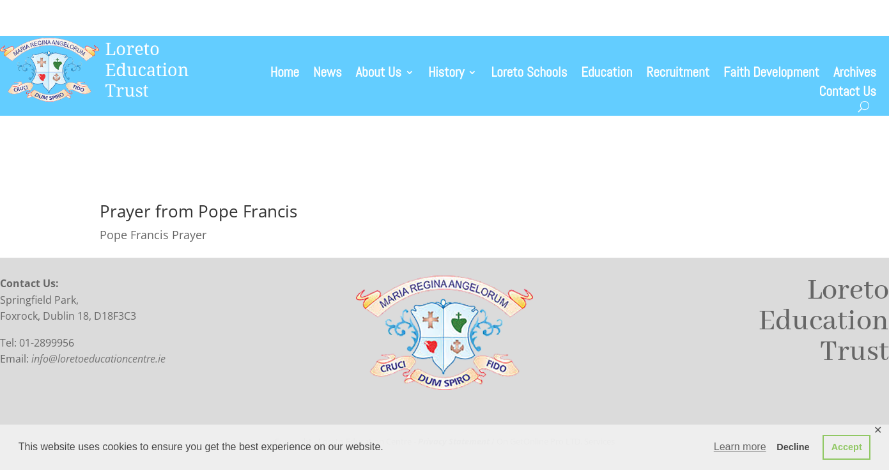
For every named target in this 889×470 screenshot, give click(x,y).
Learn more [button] (740, 446)
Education (606, 74)
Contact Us (847, 93)
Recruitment (677, 74)
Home (284, 74)
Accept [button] (846, 447)
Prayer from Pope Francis (198, 211)
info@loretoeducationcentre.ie (98, 359)
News (327, 74)
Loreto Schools (529, 74)
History (446, 74)
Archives (854, 74)
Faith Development (771, 74)
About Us (378, 74)
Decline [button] (793, 447)
